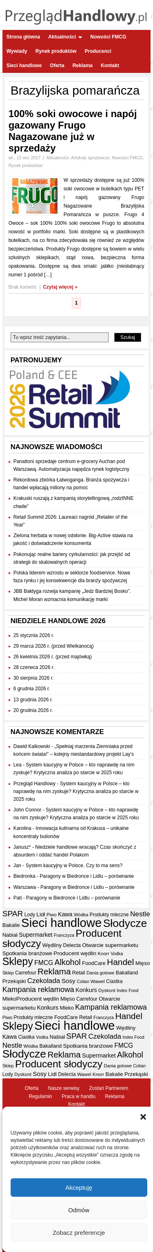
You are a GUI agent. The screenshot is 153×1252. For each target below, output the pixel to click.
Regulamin (40, 1096)
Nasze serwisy (63, 1088)
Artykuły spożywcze (90, 157)
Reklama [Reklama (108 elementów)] (54, 971)
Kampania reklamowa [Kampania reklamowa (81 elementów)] (38, 989)
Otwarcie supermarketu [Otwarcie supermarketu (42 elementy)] (110, 945)
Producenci (97, 51)
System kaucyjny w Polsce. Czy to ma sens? (74, 865)
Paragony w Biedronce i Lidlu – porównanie (87, 876)
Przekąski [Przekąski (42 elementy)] (14, 981)
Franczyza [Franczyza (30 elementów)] (64, 935)
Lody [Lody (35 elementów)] (29, 915)
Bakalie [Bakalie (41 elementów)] (11, 925)
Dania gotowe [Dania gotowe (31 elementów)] (100, 972)
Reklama (83, 65)
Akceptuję (78, 1187)
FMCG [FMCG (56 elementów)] (43, 962)
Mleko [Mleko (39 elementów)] (9, 999)
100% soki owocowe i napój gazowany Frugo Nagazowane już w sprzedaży (73, 131)
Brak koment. (23, 287)
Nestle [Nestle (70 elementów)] (140, 914)
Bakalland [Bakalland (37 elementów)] (127, 973)
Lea (17, 765)
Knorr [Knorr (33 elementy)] (103, 953)
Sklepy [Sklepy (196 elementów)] (17, 961)
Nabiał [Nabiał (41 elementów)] (10, 935)
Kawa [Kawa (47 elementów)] (65, 914)
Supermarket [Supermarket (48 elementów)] (35, 934)
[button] (143, 1117)
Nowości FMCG (108, 37)
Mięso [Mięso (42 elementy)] (142, 963)
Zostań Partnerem (108, 1088)
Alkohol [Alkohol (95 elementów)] (68, 962)
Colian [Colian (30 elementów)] (83, 981)
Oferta (57, 65)
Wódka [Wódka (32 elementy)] (81, 914)
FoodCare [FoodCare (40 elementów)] (94, 963)
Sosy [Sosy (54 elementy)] (68, 980)
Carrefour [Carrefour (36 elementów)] (25, 973)
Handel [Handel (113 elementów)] (120, 962)
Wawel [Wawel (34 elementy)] (98, 981)
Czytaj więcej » (60, 287)
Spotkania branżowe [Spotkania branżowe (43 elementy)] (27, 953)
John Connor (27, 810)
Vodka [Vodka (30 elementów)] (117, 953)
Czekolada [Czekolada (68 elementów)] (43, 981)
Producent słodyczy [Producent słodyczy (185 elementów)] (58, 1063)
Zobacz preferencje (79, 1232)
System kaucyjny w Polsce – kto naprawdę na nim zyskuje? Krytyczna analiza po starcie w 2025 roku (76, 791)
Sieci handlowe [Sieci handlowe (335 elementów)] (61, 922)
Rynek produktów (56, 51)
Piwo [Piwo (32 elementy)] (52, 914)
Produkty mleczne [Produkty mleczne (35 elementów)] (109, 915)
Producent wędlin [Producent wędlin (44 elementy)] (74, 953)
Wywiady (17, 51)
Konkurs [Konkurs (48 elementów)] (86, 990)
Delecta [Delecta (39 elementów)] (71, 945)
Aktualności (65, 37)
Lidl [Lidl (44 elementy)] (40, 914)
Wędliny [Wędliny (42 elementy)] (52, 945)
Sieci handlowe (24, 65)
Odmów (78, 1210)
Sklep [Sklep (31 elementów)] (8, 972)
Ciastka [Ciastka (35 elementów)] (114, 981)
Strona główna (23, 37)
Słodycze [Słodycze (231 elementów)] (125, 923)
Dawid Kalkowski (31, 746)
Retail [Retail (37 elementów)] (78, 973)
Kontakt (110, 65)
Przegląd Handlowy (34, 783)
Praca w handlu (78, 1096)
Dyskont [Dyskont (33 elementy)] (106, 990)
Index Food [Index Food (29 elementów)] (127, 990)
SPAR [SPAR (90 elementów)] (12, 913)
